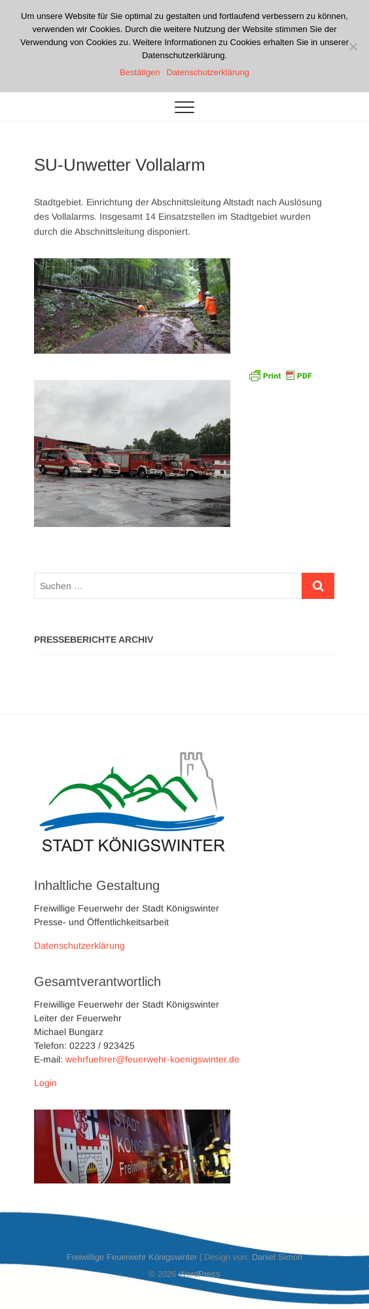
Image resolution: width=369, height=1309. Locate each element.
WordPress (199, 1274)
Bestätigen (140, 72)
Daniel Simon (277, 1257)
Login (45, 1083)
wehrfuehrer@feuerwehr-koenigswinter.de (152, 1059)
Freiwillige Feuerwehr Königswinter (132, 1257)
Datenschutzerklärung (79, 945)
